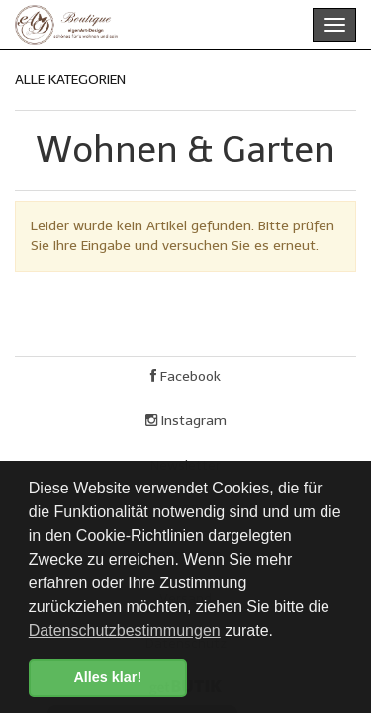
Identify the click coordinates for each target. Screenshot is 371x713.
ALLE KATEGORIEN (70, 79)
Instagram (186, 420)
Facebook (185, 376)
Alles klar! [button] (107, 677)
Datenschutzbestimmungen (125, 630)
